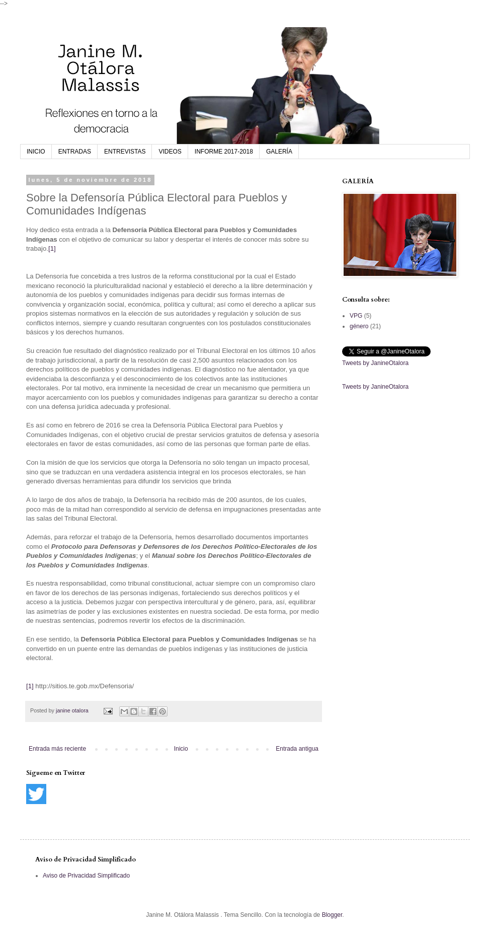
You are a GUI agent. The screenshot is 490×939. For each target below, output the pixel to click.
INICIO (36, 151)
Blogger (332, 914)
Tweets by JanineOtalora (375, 363)
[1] (52, 248)
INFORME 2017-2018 (224, 151)
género (359, 326)
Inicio (181, 748)
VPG (356, 315)
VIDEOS (169, 151)
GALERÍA (279, 151)
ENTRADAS (74, 151)
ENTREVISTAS (124, 151)
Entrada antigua (297, 748)
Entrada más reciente (57, 748)
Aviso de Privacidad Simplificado (86, 875)
